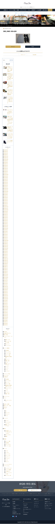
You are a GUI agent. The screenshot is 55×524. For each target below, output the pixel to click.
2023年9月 (6, 193)
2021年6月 (6, 234)
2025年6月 (6, 165)
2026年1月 (6, 154)
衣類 (4, 428)
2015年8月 (6, 300)
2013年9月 (6, 318)
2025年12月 (6, 156)
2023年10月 (6, 191)
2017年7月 (6, 280)
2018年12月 (6, 259)
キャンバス (7, 412)
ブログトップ (23, 54)
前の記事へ (35, 54)
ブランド (5, 448)
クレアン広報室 (8, 469)
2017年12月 (6, 274)
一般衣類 (7, 350)
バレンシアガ (8, 455)
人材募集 (13, 503)
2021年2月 (6, 239)
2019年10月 (6, 248)
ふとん (7, 369)
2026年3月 (6, 151)
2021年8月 (6, 231)
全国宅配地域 (25, 514)
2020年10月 (6, 240)
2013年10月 (6, 317)
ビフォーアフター (26, 512)
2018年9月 (6, 263)
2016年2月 (6, 294)
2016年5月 (6, 291)
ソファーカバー (8, 345)
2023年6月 (6, 197)
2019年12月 (6, 245)
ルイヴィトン (8, 457)
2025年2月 (6, 171)
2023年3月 (6, 202)
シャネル (7, 452)
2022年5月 (6, 217)
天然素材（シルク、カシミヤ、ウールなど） (9, 432)
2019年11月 (6, 246)
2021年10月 (6, 228)
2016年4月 (6, 292)
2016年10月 (6, 288)
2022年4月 (6, 219)
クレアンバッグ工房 (48, 508)
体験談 (5, 439)
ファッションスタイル (8, 464)
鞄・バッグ (7, 382)
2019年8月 (6, 249)
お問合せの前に (35, 490)
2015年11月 (6, 297)
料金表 (33, 46)
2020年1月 (6, 243)
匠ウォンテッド (47, 507)
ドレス (7, 362)
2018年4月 (6, 268)
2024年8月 (6, 177)
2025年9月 (6, 160)
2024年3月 (6, 183)
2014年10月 (6, 308)
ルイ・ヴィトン (36, 507)
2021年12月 (6, 225)
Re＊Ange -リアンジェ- (48, 505)
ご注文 (13, 46)
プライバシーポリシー (15, 505)
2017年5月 (6, 282)
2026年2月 (6, 153)
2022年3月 (6, 220)
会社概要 (13, 501)
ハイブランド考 (8, 475)
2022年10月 (6, 209)
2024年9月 (6, 176)
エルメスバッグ (36, 503)
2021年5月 (6, 236)
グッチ (7, 460)
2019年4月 (6, 252)
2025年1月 (6, 173)
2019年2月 (6, 255)
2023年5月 (6, 199)
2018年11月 (6, 260)
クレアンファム (6, 396)
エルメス (7, 461)
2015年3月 (6, 303)
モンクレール (36, 505)
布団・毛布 (7, 393)
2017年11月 (6, 275)
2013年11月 (6, 315)
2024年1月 (6, 186)
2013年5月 (6, 324)
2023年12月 (6, 188)
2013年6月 (6, 323)
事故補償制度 (14, 512)
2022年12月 (6, 206)
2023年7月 (6, 196)
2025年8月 (6, 162)
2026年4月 (6, 150)
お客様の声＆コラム (7, 333)
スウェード (7, 414)
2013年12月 (6, 314)
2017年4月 (6, 283)
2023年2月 (6, 203)
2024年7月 (6, 179)
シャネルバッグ (36, 501)
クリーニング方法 (7, 373)
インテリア (7, 371)
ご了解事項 (14, 507)
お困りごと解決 (6, 404)
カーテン (7, 368)
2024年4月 (6, 182)
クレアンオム (6, 375)
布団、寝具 (6, 334)
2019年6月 (6, 251)
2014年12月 (6, 306)
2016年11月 (6, 286)
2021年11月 (6, 226)
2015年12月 (6, 295)
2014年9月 (6, 309)
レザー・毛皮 (8, 355)
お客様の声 (6, 376)
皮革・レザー (8, 339)
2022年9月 (6, 211)
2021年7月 (6, 232)
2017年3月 (6, 285)
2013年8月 (6, 320)
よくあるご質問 (25, 507)
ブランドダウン (8, 352)
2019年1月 (6, 257)
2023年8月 (6, 194)
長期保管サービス (47, 501)
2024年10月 (6, 174)
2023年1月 (6, 205)
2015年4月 (6, 301)
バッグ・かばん (8, 353)
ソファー (7, 366)
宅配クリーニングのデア (48, 503)
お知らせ (5, 407)
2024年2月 (6, 185)
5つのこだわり (25, 504)
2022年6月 (6, 216)
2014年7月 (6, 311)
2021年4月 (6, 237)
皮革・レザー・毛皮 (7, 405)
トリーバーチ (8, 454)
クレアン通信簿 (6, 348)
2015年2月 (6, 305)
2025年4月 (6, 168)
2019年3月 (6, 254)
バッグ (5, 408)
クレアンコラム (6, 465)
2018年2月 (6, 271)
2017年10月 (6, 277)
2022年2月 (6, 222)
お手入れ (5, 331)
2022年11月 (6, 208)
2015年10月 (6, 298)
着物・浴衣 (7, 360)
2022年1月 (6, 223)
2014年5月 (6, 312)
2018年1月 (6, 272)
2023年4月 (6, 200)
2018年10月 (6, 262)
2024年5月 (6, 180)
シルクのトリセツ (9, 468)
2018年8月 (6, 265)
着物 (6, 436)
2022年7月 (6, 214)
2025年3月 (6, 170)
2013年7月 (6, 321)
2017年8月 (6, 278)
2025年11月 (6, 157)
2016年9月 (6, 289)
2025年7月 (6, 163)
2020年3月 (6, 242)
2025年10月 (6, 159)
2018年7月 (6, 266)
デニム (7, 415)
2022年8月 (6, 213)
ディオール (7, 458)
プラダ (7, 450)
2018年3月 (6, 269)
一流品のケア (8, 471)
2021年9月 (6, 229)
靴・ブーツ (7, 359)
